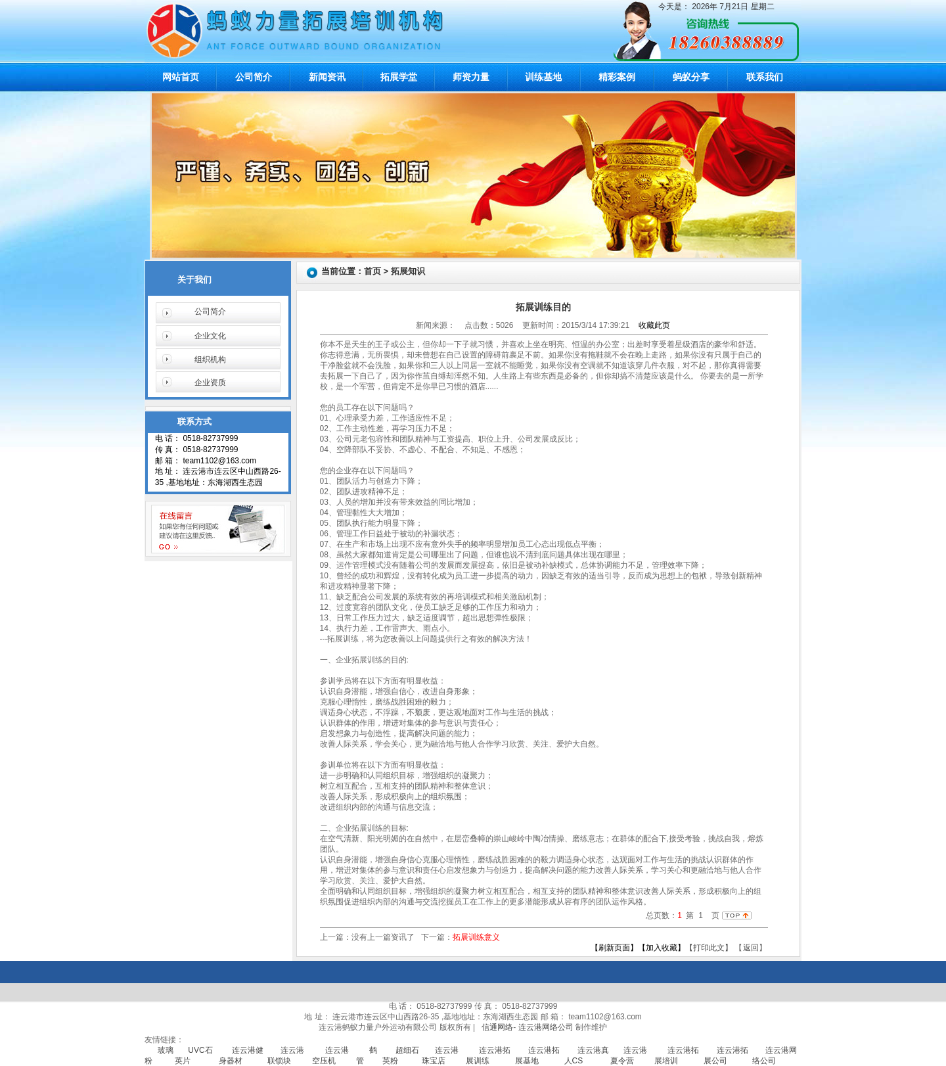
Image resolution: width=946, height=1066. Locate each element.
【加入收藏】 (661, 947)
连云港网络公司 (546, 1027)
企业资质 (210, 382)
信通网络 (497, 1027)
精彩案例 (616, 77)
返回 (751, 947)
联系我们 (764, 77)
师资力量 (471, 77)
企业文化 (210, 335)
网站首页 (180, 77)
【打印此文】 (708, 947)
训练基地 (543, 77)
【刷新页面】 (614, 947)
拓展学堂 (398, 77)
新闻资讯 (327, 77)
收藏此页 (654, 325)
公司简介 (253, 77)
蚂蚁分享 (691, 77)
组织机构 (210, 359)
